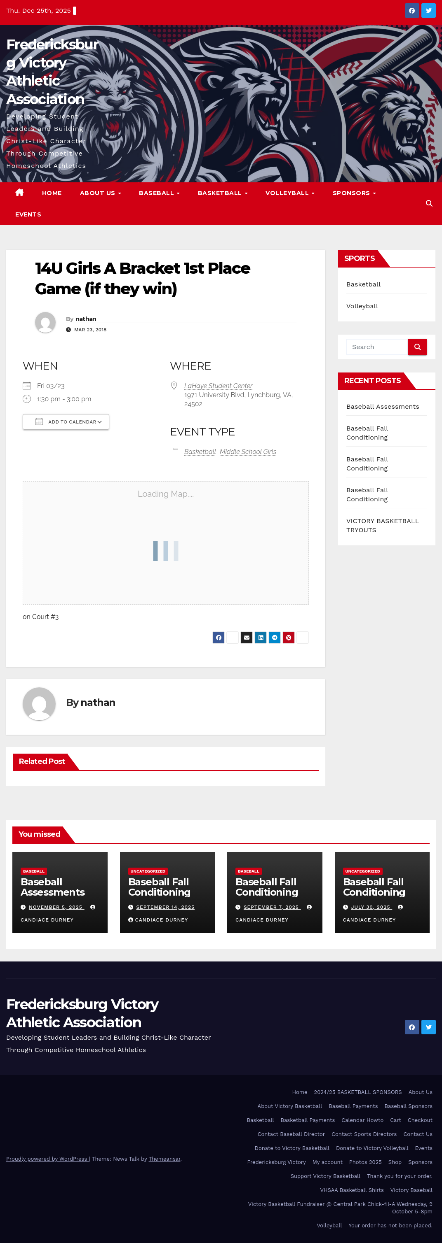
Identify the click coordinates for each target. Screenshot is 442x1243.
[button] (429, 203)
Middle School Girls (248, 452)
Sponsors (352, 193)
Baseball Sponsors (409, 1106)
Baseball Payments (353, 1106)
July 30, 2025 (371, 907)
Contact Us (418, 1134)
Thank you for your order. (400, 1176)
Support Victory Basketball (325, 1176)
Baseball (157, 193)
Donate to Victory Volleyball (372, 1148)
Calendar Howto (362, 1120)
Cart (395, 1120)
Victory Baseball (411, 1190)
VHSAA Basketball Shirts (351, 1190)
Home (52, 193)
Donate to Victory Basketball (292, 1148)
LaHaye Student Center (218, 386)
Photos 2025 (365, 1162)
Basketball (221, 193)
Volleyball (288, 193)
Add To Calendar (65, 421)
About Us (99, 193)
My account (328, 1162)
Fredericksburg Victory (276, 1162)
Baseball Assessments (382, 406)
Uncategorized (148, 871)
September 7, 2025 (272, 907)
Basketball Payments (308, 1120)
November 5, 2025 (57, 907)
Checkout (420, 1120)
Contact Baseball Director (291, 1134)
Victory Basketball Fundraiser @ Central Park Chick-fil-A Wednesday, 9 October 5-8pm (340, 1208)
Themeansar (165, 1159)
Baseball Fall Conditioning (159, 887)
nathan (85, 319)
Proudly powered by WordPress (47, 1159)
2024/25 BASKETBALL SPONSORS (358, 1092)
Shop (395, 1162)
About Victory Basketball (290, 1106)
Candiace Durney (158, 920)
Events (28, 214)
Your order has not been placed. (390, 1225)
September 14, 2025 (165, 907)
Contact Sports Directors (364, 1134)
